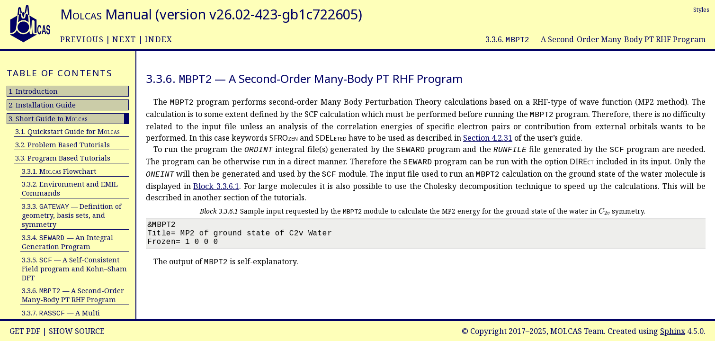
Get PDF (24, 331)
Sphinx (672, 331)
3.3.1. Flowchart (59, 171)
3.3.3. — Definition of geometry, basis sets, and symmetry (71, 215)
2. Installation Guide (42, 104)
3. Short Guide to (48, 118)
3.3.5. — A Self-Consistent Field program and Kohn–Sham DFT (74, 268)
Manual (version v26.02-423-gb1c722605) (211, 14)
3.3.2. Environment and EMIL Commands (70, 188)
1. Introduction (33, 91)
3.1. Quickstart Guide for (67, 131)
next (124, 39)
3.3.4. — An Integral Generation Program (67, 242)
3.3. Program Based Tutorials (62, 157)
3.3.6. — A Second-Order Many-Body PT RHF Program (73, 295)
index (159, 39)
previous (82, 39)
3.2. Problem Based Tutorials (62, 144)
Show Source (77, 331)
